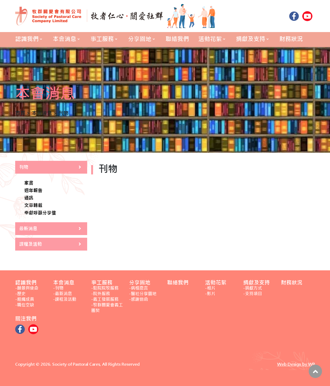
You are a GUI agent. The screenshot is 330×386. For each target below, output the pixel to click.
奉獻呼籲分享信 (40, 213)
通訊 (28, 198)
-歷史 (20, 294)
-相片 (210, 288)
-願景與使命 (26, 288)
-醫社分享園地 (142, 294)
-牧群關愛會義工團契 (107, 307)
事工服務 (102, 39)
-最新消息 (62, 294)
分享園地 (139, 39)
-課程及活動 (64, 299)
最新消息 (28, 229)
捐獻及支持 (250, 39)
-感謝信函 (138, 299)
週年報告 (33, 190)
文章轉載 (33, 205)
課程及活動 (30, 244)
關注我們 (26, 318)
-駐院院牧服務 (105, 288)
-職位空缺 (24, 305)
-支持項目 (252, 294)
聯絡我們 (177, 39)
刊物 (23, 167)
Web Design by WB (296, 364)
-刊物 (58, 288)
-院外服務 (100, 294)
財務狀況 (291, 39)
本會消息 (64, 39)
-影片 (210, 294)
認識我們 (27, 39)
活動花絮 (210, 39)
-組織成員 (24, 299)
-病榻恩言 (138, 288)
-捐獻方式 (252, 288)
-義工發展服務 (105, 299)
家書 (28, 183)
